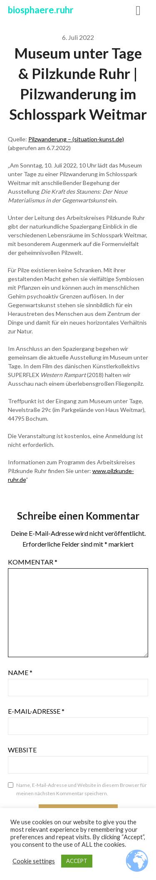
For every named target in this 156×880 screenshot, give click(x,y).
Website (22, 750)
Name (20, 672)
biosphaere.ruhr (41, 9)
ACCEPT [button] (76, 861)
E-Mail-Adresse (36, 711)
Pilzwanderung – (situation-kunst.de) (76, 139)
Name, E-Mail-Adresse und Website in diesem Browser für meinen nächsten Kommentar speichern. (81, 789)
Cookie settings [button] (33, 861)
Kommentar (32, 562)
